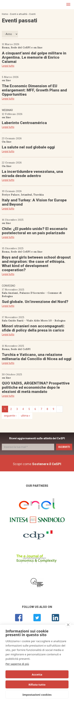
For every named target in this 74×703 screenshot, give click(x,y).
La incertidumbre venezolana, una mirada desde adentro (32, 173)
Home (5, 14)
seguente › (10, 415)
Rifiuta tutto (36, 684)
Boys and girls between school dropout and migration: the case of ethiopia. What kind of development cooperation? (36, 263)
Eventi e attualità (18, 14)
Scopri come (37, 464)
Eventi (32, 14)
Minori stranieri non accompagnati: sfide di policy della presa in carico (33, 328)
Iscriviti (64, 447)
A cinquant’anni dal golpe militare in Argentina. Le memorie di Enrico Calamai (34, 57)
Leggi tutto (8, 65)
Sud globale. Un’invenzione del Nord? (35, 301)
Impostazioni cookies (37, 694)
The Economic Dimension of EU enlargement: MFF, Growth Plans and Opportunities (34, 90)
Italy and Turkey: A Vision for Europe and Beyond (34, 202)
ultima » (25, 415)
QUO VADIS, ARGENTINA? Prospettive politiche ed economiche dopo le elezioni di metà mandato (36, 387)
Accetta (37, 674)
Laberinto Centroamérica (24, 123)
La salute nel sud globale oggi (28, 147)
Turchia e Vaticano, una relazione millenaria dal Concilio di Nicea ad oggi (36, 356)
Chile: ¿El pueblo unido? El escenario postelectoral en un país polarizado (34, 231)
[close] (68, 625)
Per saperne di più (17, 664)
